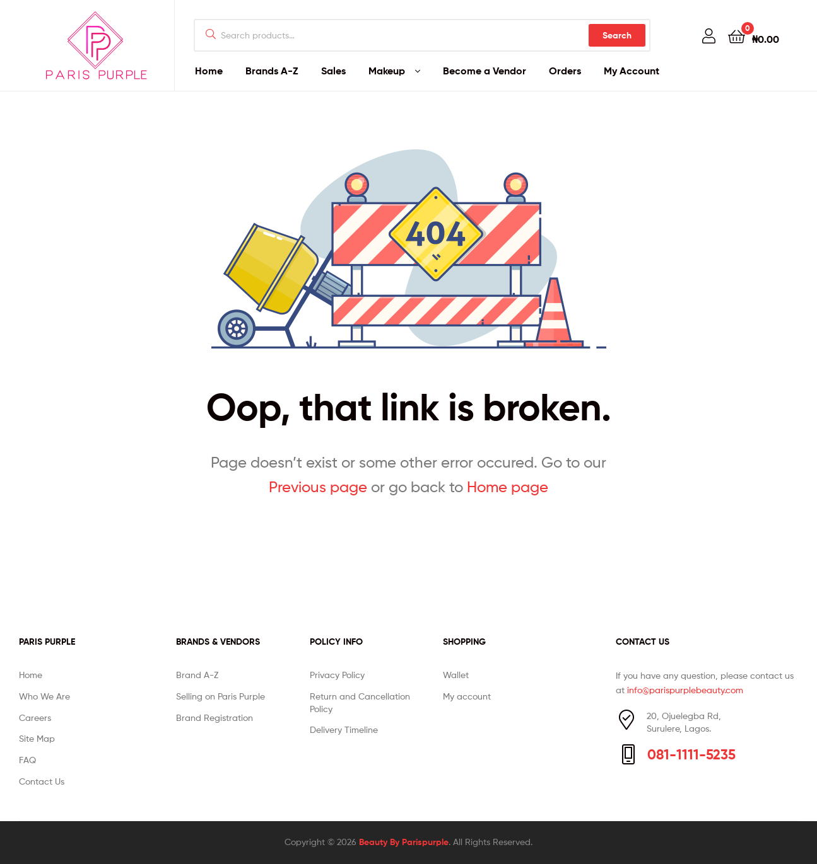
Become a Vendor (484, 70)
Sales (333, 70)
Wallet (456, 674)
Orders (565, 70)
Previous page (318, 487)
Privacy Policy (337, 674)
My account (467, 696)
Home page (507, 487)
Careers (35, 717)
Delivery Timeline (344, 729)
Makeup (386, 70)
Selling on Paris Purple (220, 696)
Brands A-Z (271, 70)
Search (617, 35)
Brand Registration (214, 717)
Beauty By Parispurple (404, 842)
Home (209, 70)
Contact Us (41, 781)
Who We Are (44, 696)
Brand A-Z (197, 674)
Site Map (37, 738)
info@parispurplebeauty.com (685, 689)
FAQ (27, 759)
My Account (631, 70)
